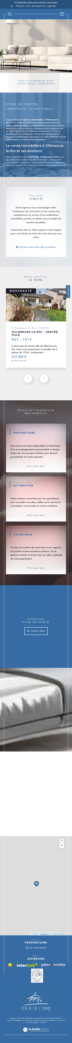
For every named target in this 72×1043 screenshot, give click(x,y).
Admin (52, 1020)
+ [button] (62, 840)
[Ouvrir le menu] (62, 14)
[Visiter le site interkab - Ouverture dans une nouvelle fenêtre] (27, 965)
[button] (44, 379)
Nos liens (61, 1020)
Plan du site (27, 1020)
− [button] (62, 845)
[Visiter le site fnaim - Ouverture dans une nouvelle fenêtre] (10, 965)
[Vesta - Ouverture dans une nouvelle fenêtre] (37, 975)
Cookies (43, 1022)
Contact (68, 291)
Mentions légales (40, 1020)
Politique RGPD (32, 1022)
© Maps (44, 934)
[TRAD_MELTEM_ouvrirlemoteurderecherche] (10, 14)
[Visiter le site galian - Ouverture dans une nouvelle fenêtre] (53, 965)
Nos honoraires (13, 1020)
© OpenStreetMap (58, 934)
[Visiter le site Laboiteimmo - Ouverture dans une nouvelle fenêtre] (36, 1033)
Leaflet (34, 934)
